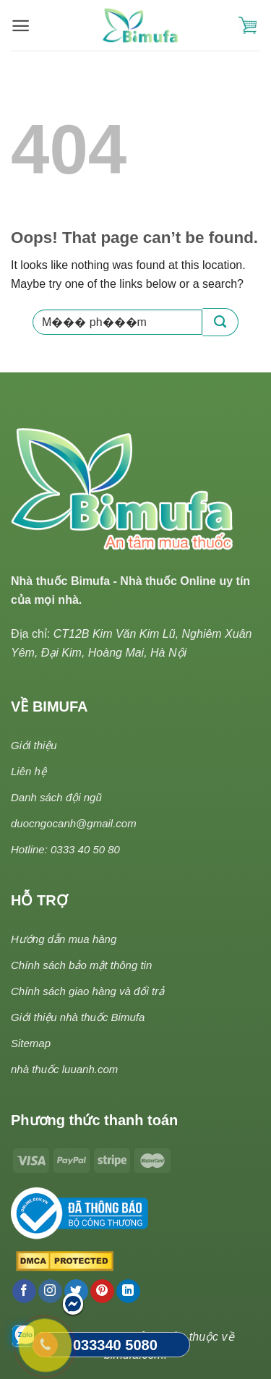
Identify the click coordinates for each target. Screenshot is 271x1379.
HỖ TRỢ (39, 900)
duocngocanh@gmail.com (74, 823)
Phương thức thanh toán (94, 1120)
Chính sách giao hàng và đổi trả (87, 991)
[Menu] (20, 26)
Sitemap (31, 1043)
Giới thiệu (34, 745)
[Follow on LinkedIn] (128, 1291)
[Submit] (220, 322)
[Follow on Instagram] (50, 1291)
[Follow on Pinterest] (102, 1291)
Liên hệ (28, 771)
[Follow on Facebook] (24, 1291)
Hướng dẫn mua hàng (63, 939)
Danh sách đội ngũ (56, 797)
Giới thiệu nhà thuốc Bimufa (78, 1017)
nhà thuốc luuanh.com (64, 1069)
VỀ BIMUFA (49, 706)
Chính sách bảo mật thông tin (81, 965)
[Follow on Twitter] (76, 1291)
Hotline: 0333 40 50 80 (65, 849)
